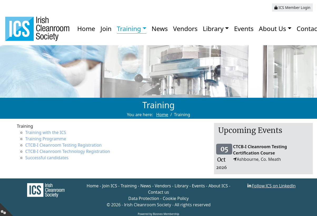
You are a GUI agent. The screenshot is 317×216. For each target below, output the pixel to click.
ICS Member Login (292, 7)
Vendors (185, 28)
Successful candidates (46, 158)
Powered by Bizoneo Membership (158, 214)
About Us (272, 28)
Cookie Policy (176, 198)
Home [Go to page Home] (162, 114)
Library (213, 28)
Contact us (158, 192)
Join (106, 28)
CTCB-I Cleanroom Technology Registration (67, 151)
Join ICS (109, 186)
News (160, 28)
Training (129, 28)
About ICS (218, 186)
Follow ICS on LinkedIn (274, 186)
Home (86, 28)
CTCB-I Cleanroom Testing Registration (63, 145)
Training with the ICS (45, 132)
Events (244, 28)
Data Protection (143, 198)
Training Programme (45, 139)
